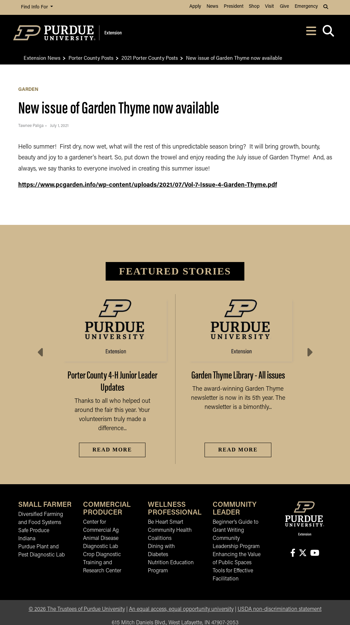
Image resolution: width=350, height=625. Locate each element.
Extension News (42, 57)
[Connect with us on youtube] (314, 553)
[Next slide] (309, 352)
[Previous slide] (41, 352)
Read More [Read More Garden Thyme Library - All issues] (238, 449)
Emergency (306, 6)
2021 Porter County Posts (150, 57)
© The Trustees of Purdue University (77, 609)
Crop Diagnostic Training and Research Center (102, 563)
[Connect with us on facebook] (292, 553)
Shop (254, 6)
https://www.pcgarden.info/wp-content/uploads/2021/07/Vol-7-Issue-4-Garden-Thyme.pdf (147, 185)
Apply (195, 6)
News (212, 6)
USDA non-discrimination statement (280, 609)
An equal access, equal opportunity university (181, 609)
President (233, 6)
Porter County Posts (91, 57)
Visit (269, 6)
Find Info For (35, 7)
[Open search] (328, 33)
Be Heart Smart (165, 522)
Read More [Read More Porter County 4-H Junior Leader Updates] (112, 449)
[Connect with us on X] (302, 553)
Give (284, 6)
